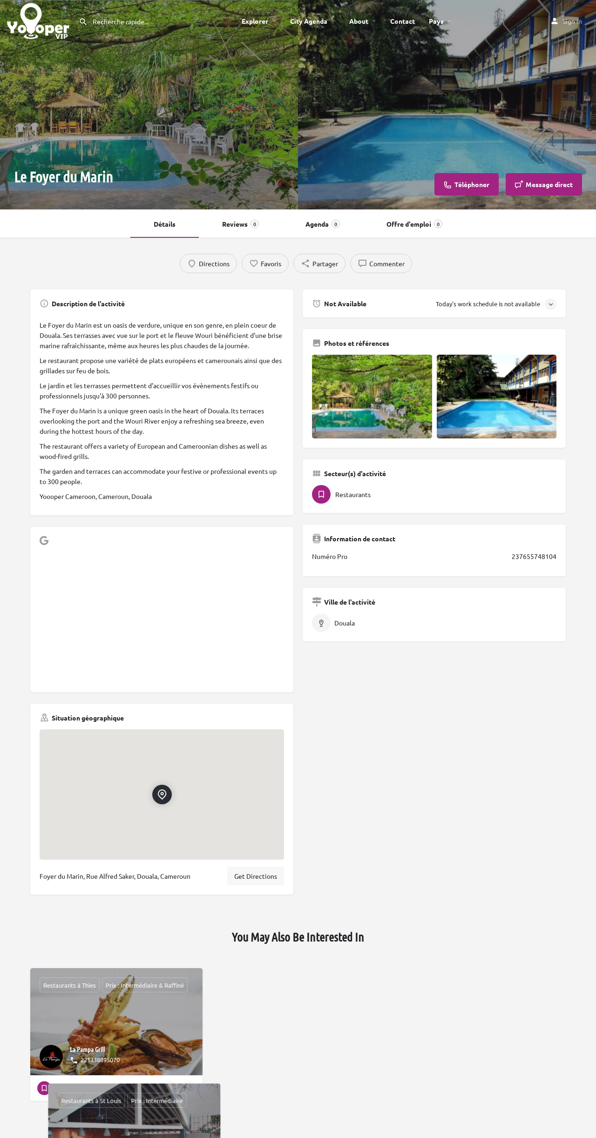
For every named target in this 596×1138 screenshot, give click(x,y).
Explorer (255, 21)
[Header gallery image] (149, 104)
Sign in (572, 21)
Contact (402, 21)
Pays (436, 21)
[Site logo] (39, 19)
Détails (165, 224)
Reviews (240, 224)
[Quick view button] (170, 1088)
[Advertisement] (162, 617)
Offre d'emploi (414, 224)
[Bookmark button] (188, 1088)
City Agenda (308, 21)
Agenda (322, 224)
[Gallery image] (372, 396)
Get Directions (255, 876)
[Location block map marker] (161, 794)
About (358, 21)
